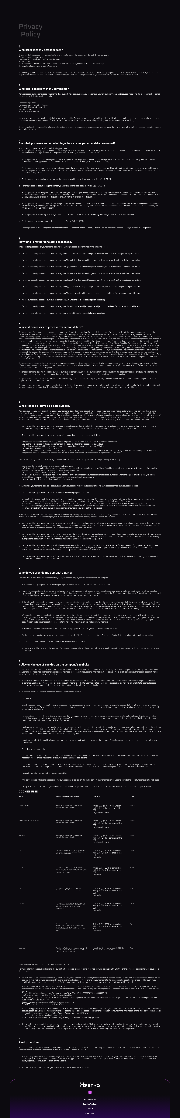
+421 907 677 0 (146, 1105)
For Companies (72, 6)
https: (30, 1007)
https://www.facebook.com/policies (48, 1021)
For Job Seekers (93, 6)
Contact (111, 6)
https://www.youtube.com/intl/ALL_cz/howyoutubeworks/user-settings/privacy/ (66, 1023)
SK (141, 6)
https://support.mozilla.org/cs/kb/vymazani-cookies (50, 1001)
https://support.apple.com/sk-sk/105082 (48, 1010)
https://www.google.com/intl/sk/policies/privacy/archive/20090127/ (60, 1019)
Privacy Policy (94, 1108)
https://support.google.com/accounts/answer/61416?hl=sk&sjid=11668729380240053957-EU (68, 999)
